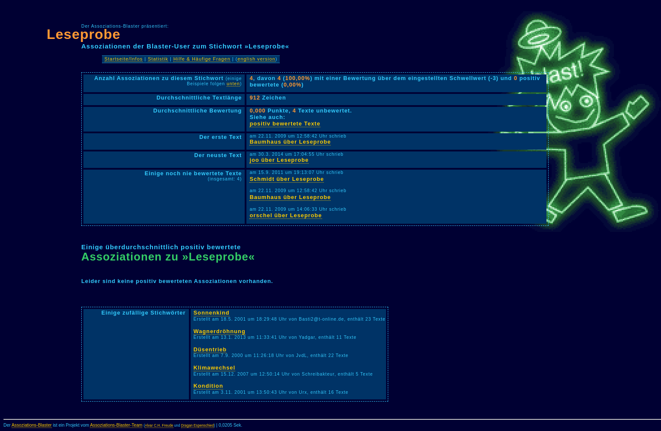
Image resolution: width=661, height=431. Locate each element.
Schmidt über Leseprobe (286, 179)
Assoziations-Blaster (32, 425)
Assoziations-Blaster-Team (116, 425)
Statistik (158, 58)
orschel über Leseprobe (285, 215)
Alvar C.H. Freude (159, 426)
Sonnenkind (212, 312)
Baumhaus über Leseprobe (290, 141)
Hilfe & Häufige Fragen (201, 58)
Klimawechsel (215, 367)
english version (256, 58)
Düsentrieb (210, 349)
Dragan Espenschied (197, 426)
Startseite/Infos (124, 58)
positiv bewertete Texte (284, 123)
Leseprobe (84, 34)
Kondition (209, 386)
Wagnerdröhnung (220, 331)
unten (233, 83)
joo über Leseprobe (279, 160)
